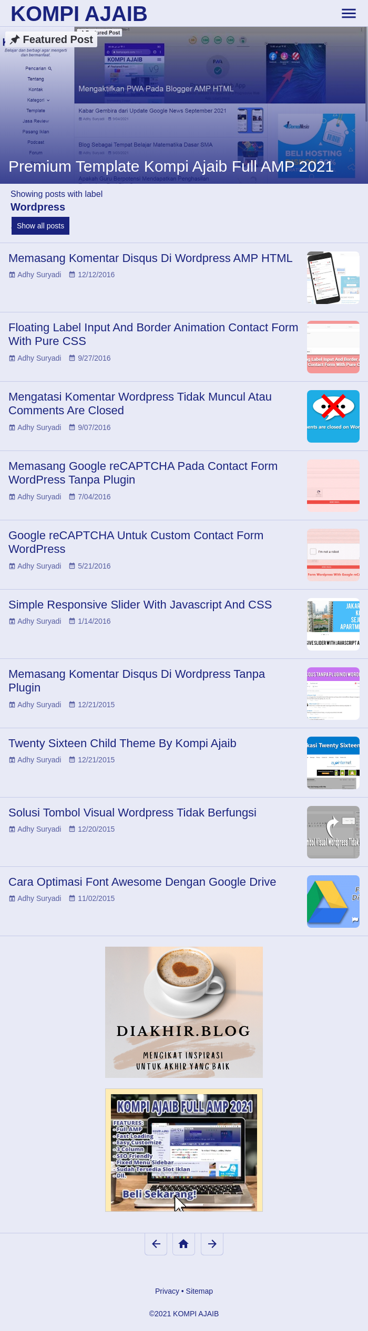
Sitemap (199, 1291)
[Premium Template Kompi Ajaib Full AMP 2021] (184, 105)
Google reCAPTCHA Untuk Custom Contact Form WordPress (135, 542)
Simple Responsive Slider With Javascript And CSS (140, 604)
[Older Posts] (212, 1244)
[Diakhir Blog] (184, 1012)
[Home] (183, 1244)
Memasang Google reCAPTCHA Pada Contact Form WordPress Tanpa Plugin (143, 472)
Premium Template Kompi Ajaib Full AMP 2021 (171, 166)
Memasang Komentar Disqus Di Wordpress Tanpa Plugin (136, 680)
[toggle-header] (348, 13)
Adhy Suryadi (39, 274)
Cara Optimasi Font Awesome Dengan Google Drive (142, 881)
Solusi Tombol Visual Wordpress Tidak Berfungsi (132, 812)
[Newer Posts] (156, 1244)
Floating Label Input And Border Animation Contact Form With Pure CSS (153, 334)
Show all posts (40, 226)
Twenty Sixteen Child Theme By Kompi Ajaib (122, 743)
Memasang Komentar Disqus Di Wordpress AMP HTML (150, 258)
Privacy (167, 1291)
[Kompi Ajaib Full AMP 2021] (184, 1155)
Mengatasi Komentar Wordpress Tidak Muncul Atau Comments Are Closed (140, 403)
